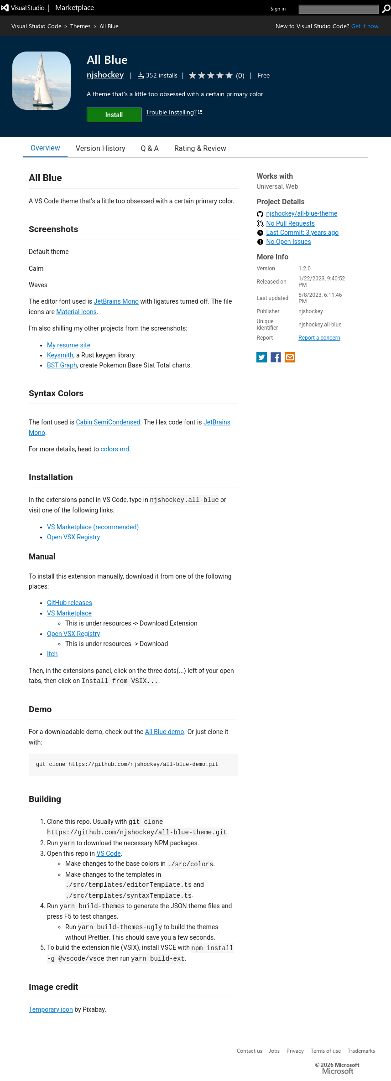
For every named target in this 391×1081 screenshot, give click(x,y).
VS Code (108, 853)
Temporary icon (51, 1009)
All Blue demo (164, 731)
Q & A (150, 148)
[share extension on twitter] (262, 360)
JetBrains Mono (116, 301)
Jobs (274, 1050)
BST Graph (62, 365)
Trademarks (361, 1050)
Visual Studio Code (36, 26)
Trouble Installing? (174, 112)
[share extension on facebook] (277, 360)
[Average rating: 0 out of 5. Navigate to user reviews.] (215, 75)
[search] (338, 9)
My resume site (68, 345)
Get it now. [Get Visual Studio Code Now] (365, 26)
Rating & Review (200, 148)
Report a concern (319, 338)
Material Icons (76, 312)
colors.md (114, 449)
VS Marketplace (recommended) (93, 527)
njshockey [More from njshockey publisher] (105, 74)
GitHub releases (69, 602)
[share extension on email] (290, 360)
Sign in (278, 8)
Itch (52, 653)
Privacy (295, 1050)
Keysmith (60, 355)
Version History (100, 148)
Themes (80, 26)
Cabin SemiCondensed (108, 422)
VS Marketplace (69, 613)
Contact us (249, 1050)
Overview (45, 148)
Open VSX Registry (73, 537)
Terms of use (326, 1050)
